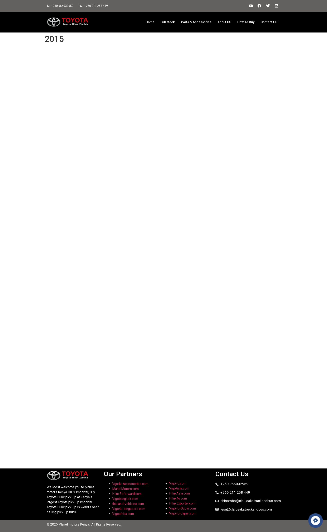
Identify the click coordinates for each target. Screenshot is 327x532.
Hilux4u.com (178, 498)
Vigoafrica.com (123, 514)
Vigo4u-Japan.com (182, 513)
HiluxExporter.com (182, 503)
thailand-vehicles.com (128, 504)
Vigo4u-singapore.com (128, 509)
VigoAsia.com (179, 488)
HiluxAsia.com (179, 493)
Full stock (168, 22)
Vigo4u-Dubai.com (182, 508)
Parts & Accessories (196, 22)
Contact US (269, 22)
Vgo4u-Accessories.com (130, 484)
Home (150, 22)
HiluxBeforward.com (127, 494)
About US (224, 22)
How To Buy (245, 22)
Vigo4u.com (177, 483)
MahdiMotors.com (125, 489)
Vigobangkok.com (125, 499)
